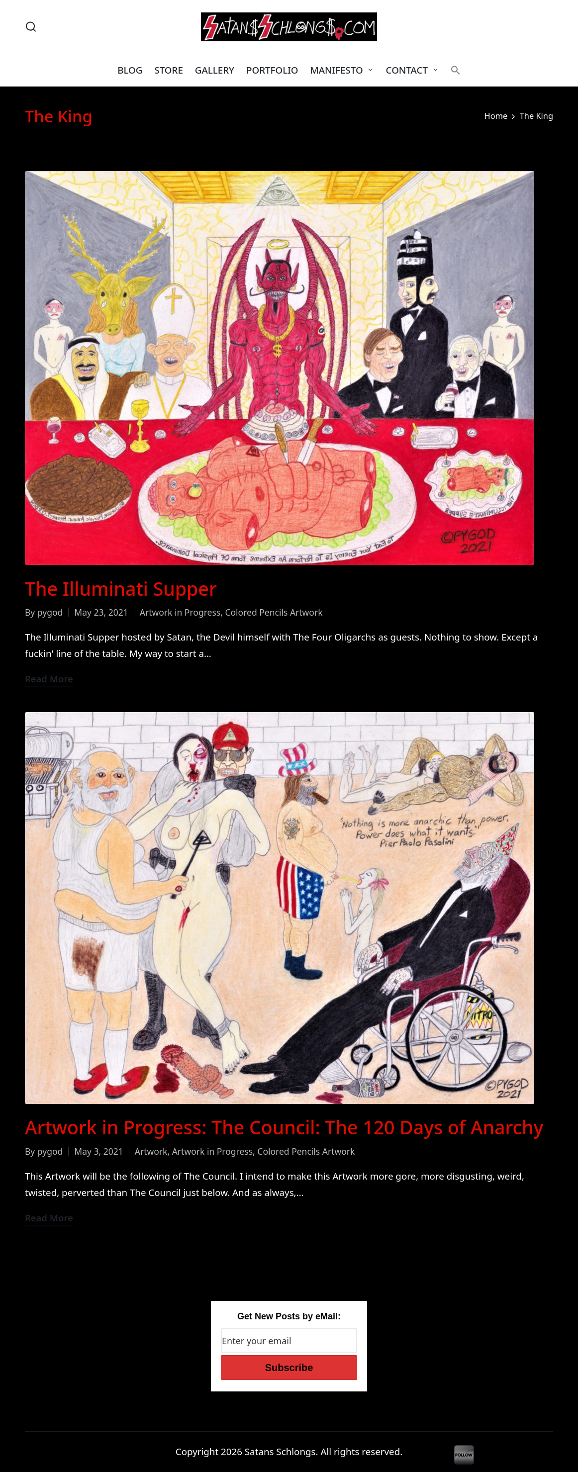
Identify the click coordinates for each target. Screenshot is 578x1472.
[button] (456, 70)
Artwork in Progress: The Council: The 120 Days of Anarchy (284, 1127)
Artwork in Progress (180, 612)
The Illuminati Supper (121, 588)
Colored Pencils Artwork (273, 612)
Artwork (151, 1151)
